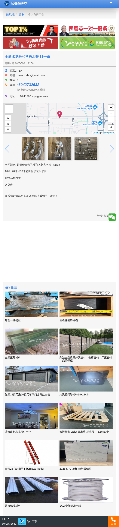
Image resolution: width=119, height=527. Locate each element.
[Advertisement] (59, 252)
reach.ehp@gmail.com (31, 75)
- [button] (111, 119)
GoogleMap (109, 132)
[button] (111, 108)
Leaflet (96, 132)
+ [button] (111, 113)
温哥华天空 (15, 3)
